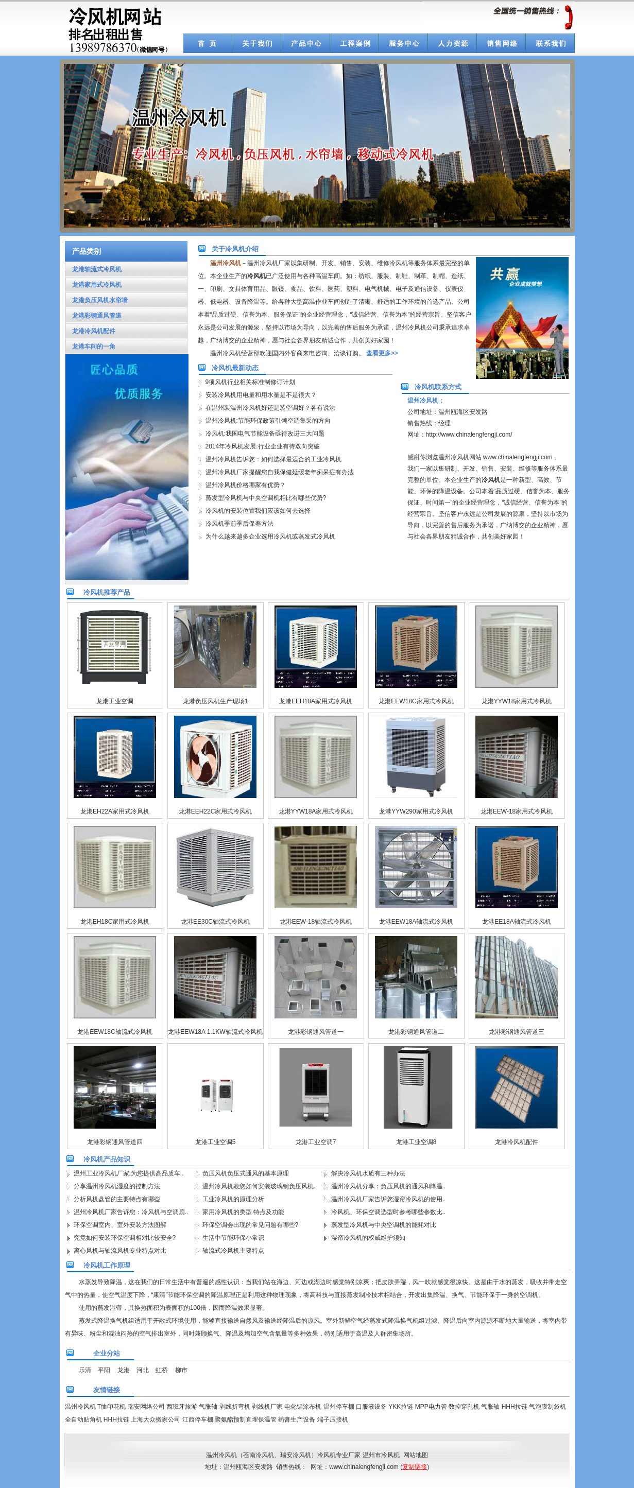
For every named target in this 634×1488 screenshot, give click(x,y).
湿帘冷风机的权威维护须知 (368, 1237)
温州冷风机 (80, 1406)
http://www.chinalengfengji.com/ (469, 434)
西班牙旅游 (181, 1406)
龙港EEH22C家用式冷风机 (215, 811)
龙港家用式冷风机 (93, 284)
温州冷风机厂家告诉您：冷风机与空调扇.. (131, 1212)
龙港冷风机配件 (90, 331)
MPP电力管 (431, 1406)
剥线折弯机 (234, 1406)
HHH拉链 (514, 1406)
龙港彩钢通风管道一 (316, 1031)
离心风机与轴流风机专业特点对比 (120, 1250)
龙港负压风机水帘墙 (96, 300)
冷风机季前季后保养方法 (239, 523)
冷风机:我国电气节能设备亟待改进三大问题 (264, 433)
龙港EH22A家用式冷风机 (114, 811)
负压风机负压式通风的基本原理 (245, 1173)
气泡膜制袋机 (547, 1406)
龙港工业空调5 (215, 1142)
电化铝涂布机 (302, 1406)
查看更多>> (382, 353)
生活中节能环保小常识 (233, 1237)
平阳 (104, 1370)
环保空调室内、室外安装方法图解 (120, 1225)
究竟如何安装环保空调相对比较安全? (125, 1237)
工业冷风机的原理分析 (233, 1199)
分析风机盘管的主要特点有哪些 (117, 1199)
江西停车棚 (197, 1419)
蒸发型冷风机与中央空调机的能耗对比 (383, 1225)
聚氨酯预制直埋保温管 (246, 1419)
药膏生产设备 (296, 1419)
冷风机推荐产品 (106, 592)
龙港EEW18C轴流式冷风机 (114, 1031)
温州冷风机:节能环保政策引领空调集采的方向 (268, 420)
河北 (142, 1370)
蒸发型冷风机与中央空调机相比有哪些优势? (266, 497)
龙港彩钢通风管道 (93, 315)
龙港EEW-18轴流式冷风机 (316, 921)
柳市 (181, 1370)
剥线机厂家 (267, 1406)
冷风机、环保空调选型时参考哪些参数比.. (388, 1212)
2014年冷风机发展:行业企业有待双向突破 (262, 446)
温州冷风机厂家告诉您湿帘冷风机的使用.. (388, 1199)
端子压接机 (332, 1419)
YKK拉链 (400, 1406)
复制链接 (414, 1466)
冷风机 (326, 1455)
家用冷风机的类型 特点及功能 (243, 1212)
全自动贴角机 (83, 1419)
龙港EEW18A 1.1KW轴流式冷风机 (215, 1031)
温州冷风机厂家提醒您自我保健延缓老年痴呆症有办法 (279, 472)
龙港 (123, 1370)
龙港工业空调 (114, 701)
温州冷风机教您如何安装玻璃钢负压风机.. (259, 1186)
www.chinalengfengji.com (518, 457)
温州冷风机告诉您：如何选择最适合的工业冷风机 (273, 459)
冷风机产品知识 (106, 1159)
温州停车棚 (338, 1406)
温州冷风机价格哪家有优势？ (245, 485)
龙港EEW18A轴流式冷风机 (416, 921)
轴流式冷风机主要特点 (233, 1250)
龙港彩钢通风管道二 (416, 1031)
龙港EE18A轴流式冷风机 (516, 921)
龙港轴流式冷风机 (93, 269)
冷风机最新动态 (235, 368)
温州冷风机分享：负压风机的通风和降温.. (388, 1186)
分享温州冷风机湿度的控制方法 (117, 1186)
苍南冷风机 (258, 1455)
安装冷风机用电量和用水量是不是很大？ (261, 395)
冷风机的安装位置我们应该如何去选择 (258, 510)
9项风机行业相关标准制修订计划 (250, 382)
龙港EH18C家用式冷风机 (115, 921)
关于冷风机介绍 (235, 249)
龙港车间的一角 (90, 346)
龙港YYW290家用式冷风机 (416, 811)
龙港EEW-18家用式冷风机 (517, 811)
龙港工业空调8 (416, 1142)
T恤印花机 (111, 1406)
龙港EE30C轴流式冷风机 (215, 921)
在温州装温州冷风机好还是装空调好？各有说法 (270, 407)
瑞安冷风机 (295, 1455)
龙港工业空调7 (316, 1142)
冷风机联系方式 (438, 387)
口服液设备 (371, 1406)
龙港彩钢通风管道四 (115, 1142)
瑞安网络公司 (146, 1406)
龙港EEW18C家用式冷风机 (416, 701)
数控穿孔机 (464, 1406)
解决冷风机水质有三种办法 (368, 1173)
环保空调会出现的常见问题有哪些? (250, 1225)
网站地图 (415, 1455)
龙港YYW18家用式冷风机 (517, 701)
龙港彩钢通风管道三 (516, 1031)
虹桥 (162, 1370)
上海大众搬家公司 (155, 1419)
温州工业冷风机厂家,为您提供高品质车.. (129, 1173)
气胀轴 (208, 1406)
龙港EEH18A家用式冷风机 (315, 701)
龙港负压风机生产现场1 (215, 701)
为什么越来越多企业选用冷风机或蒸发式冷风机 (270, 536)
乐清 (85, 1370)
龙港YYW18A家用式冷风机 (316, 811)
